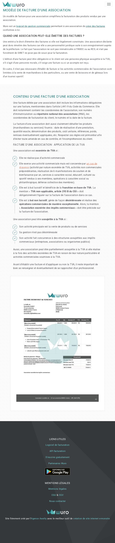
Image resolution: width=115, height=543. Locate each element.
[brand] (14, 4)
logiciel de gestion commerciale (33, 26)
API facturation (57, 451)
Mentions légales (57, 489)
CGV (61, 495)
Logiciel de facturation (57, 445)
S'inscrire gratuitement (57, 457)
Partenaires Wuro (57, 463)
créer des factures (95, 26)
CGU (54, 495)
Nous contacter (57, 501)
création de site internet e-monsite (91, 518)
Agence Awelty (39, 518)
